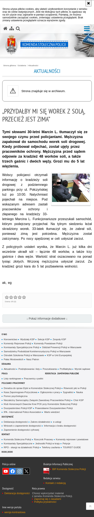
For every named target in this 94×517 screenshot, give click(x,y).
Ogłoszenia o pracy (50, 392)
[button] (87, 29)
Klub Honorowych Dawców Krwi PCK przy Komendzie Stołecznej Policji (40, 404)
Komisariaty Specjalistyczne (18, 443)
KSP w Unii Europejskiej (59, 355)
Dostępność (7, 416)
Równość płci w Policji (75, 388)
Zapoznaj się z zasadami (47, 499)
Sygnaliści (68, 392)
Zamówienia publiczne (68, 373)
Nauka (79, 392)
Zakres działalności (40, 422)
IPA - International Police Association (22, 412)
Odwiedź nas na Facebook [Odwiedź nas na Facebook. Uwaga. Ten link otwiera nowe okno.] (12, 471)
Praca (5, 373)
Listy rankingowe (12, 378)
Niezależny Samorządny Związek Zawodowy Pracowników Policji (37, 400)
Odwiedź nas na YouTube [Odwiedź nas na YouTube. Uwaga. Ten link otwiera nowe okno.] (5, 471)
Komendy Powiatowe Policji (48, 343)
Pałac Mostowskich (13, 359)
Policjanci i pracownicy (13, 382)
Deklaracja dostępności (16, 422)
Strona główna (9, 66)
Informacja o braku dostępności (60, 426)
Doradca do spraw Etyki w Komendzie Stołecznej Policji (32, 388)
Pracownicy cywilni (33, 378)
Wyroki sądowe (82, 369)
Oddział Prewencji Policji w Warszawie (61, 347)
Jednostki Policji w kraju (47, 443)
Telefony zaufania (51, 447)
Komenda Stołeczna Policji (17, 439)
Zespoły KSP (59, 339)
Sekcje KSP (44, 339)
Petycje (66, 443)
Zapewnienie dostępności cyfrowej (21, 430)
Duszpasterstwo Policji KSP (18, 408)
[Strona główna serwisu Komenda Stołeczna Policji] (5, 28)
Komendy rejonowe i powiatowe (72, 439)
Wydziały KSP (27, 339)
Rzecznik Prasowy (43, 439)
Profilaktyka (66, 369)
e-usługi (57, 422)
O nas (4, 334)
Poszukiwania (50, 369)
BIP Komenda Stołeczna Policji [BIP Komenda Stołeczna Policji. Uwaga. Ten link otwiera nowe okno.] (69, 469)
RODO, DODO (7, 451)
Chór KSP (78, 400)
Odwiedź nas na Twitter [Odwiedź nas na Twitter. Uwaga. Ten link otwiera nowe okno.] (26, 471)
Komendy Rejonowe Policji (17, 343)
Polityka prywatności (45, 501)
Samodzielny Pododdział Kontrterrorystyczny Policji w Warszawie (37, 351)
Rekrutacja (50, 373)
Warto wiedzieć (52, 412)
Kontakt (6, 434)
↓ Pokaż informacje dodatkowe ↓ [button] (47, 318)
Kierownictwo (10, 339)
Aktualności (33, 66)
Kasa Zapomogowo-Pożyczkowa (20, 392)
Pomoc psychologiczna (15, 396)
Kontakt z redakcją (55, 483)
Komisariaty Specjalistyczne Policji (21, 347)
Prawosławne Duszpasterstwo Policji (54, 408)
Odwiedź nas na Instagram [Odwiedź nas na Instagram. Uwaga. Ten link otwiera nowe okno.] (19, 471)
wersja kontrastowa (14, 512)
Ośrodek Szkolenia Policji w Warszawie (24, 355)
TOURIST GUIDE (72, 447)
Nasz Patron (32, 359)
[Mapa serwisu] (11, 28)
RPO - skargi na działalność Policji (21, 447)
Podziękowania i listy (29, 369)
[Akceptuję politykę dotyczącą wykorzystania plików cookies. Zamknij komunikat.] (88, 3)
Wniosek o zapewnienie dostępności (22, 426)
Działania (22, 66)
